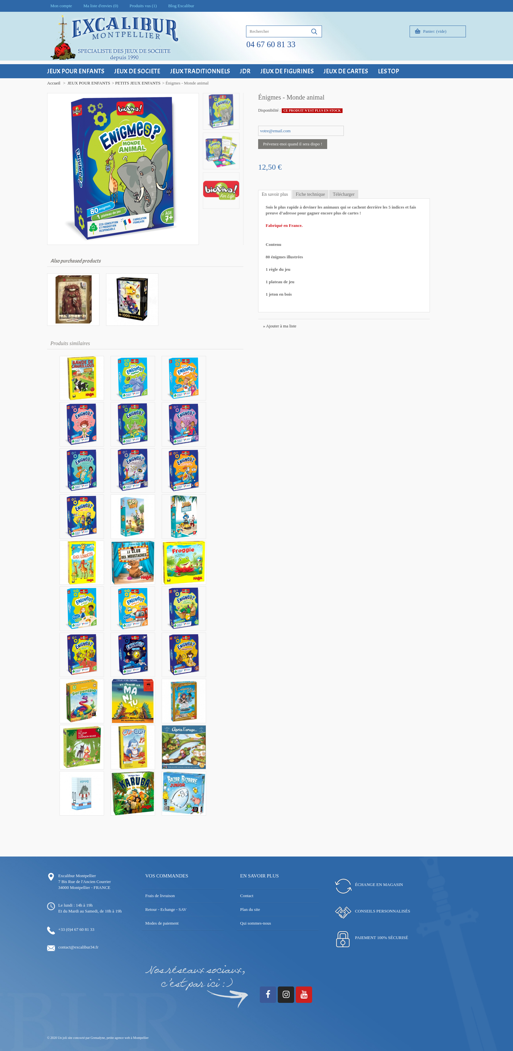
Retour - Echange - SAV (165, 909)
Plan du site (250, 909)
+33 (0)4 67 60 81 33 (76, 929)
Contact (246, 895)
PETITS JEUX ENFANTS (137, 83)
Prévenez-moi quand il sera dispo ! (292, 143)
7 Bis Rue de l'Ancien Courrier (84, 881)
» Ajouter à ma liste (279, 325)
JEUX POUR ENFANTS (88, 83)
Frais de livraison (160, 895)
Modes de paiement (162, 923)
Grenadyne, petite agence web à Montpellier (120, 1038)
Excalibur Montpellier (77, 875)
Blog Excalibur (181, 5)
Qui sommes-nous (255, 923)
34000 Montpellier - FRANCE (84, 887)
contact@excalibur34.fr (78, 947)
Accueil (53, 83)
